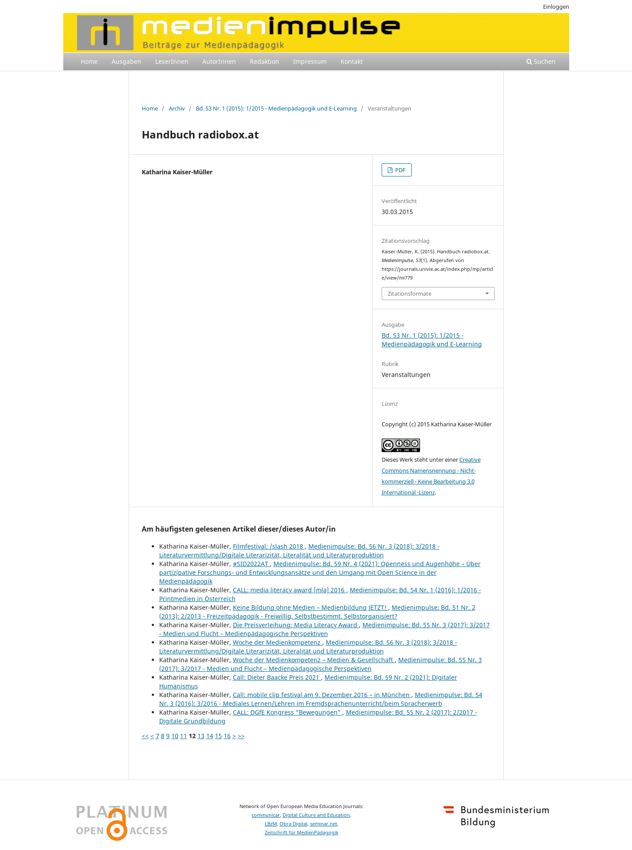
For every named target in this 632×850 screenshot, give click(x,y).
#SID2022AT (251, 564)
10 (174, 736)
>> (241, 736)
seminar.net (323, 824)
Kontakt (352, 61)
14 (209, 736)
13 (201, 736)
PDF (400, 170)
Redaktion (264, 61)
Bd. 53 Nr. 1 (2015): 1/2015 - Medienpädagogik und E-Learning (276, 108)
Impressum (310, 61)
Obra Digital (293, 824)
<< (145, 736)
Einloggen (556, 6)
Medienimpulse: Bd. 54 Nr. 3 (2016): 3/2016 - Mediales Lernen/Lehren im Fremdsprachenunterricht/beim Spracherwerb (320, 699)
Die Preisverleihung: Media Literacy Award (296, 625)
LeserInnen (171, 61)
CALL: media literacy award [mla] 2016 (289, 590)
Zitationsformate (409, 293)
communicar (266, 815)
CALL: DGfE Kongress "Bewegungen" (287, 712)
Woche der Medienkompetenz (277, 642)
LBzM (271, 824)
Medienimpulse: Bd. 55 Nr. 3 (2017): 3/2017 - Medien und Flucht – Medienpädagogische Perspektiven (324, 629)
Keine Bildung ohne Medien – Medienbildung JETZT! (310, 607)
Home (89, 61)
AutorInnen (219, 61)
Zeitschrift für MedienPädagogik (301, 832)
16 (227, 736)
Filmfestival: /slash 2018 (269, 546)
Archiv (177, 108)
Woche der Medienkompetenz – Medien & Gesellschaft (314, 660)
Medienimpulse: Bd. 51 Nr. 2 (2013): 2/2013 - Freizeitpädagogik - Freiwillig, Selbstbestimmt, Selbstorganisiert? (317, 611)
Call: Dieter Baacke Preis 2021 (277, 677)
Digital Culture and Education (316, 815)
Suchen (541, 61)
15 (218, 736)
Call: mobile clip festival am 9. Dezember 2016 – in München (322, 695)
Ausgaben (126, 61)
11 (183, 736)
